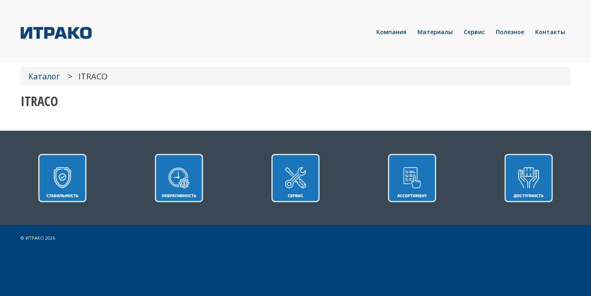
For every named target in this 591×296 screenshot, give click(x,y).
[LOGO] (84, 32)
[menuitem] (391, 32)
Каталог (44, 76)
